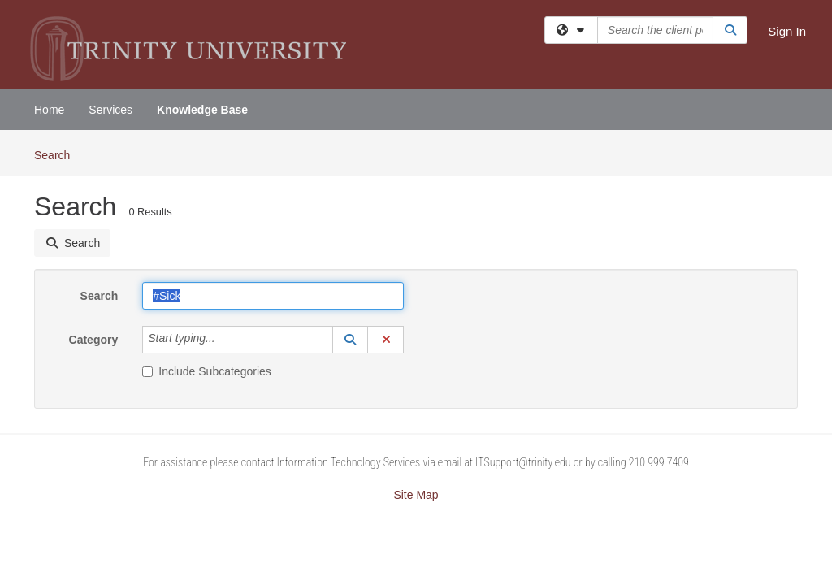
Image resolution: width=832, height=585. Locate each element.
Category (94, 339)
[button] (350, 339)
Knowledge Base (202, 109)
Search (58, 154)
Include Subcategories (206, 371)
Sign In (787, 31)
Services (110, 109)
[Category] (224, 340)
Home (49, 109)
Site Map (415, 494)
